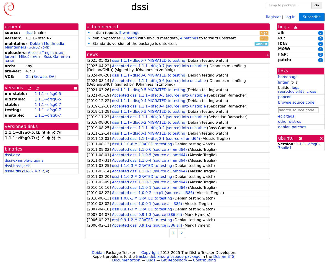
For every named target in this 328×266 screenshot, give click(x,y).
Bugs (150, 260)
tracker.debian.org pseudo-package (168, 256)
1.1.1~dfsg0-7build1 (299, 146)
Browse (40, 76)
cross (311, 91)
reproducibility (291, 91)
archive (34, 47)
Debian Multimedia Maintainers (34, 45)
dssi (29, 33)
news (92, 54)
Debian (98, 253)
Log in (289, 17)
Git (28, 76)
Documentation (126, 260)
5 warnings (129, 33)
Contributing (204, 260)
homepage (287, 77)
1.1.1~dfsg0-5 (48, 94)
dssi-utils (13, 171)
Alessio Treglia (41, 53)
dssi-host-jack (17, 166)
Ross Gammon (57, 56)
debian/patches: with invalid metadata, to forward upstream (178, 38)
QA (52, 76)
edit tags (286, 116)
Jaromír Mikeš (17, 56)
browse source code (296, 102)
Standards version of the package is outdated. (178, 44)
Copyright (150, 253)
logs (295, 87)
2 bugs (28, 171)
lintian (283, 82)
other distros (289, 121)
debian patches (292, 127)
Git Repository (174, 260)
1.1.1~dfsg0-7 (48, 104)
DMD (45, 47)
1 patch (130, 38)
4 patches (189, 38)
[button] (89, 33)
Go (317, 5)
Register (273, 17)
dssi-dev (12, 155)
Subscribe (312, 17)
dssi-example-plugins (24, 160)
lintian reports (178, 33)
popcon (285, 97)
